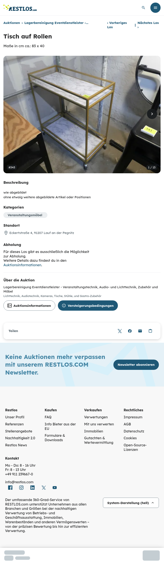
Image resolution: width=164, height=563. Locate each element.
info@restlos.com (19, 482)
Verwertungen (96, 417)
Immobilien (93, 431)
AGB (127, 424)
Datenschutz (134, 431)
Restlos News (16, 445)
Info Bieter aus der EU (60, 426)
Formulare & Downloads (55, 437)
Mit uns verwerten (99, 424)
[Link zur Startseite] (20, 8)
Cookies (130, 438)
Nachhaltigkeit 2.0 (20, 438)
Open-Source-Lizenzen (135, 447)
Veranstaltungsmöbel (25, 215)
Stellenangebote (18, 431)
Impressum (133, 417)
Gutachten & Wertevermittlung (98, 440)
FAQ (48, 417)
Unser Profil (14, 417)
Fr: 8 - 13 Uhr (15, 469)
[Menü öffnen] (155, 8)
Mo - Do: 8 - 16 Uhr (20, 465)
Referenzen (14, 424)
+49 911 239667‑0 (19, 474)
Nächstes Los (148, 25)
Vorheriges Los (117, 25)
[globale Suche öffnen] (143, 8)
